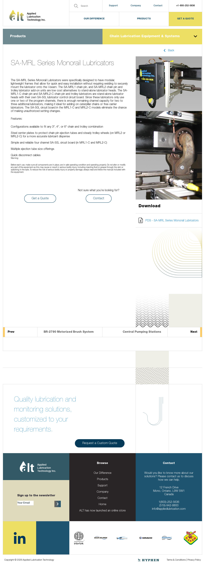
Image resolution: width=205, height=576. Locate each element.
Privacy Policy (194, 560)
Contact (157, 6)
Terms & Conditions (176, 560)
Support (113, 6)
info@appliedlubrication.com (169, 509)
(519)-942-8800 (168, 505)
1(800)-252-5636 (169, 502)
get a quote (185, 19)
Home (102, 504)
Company (136, 6)
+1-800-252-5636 (185, 6)
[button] (169, 50)
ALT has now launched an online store (102, 510)
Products (144, 19)
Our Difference (94, 19)
